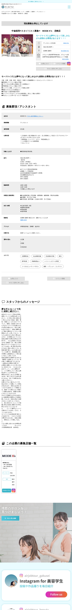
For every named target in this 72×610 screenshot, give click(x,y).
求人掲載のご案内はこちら (36, 1)
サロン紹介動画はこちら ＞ (35, 116)
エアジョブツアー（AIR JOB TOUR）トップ (13, 11)
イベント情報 (60, 63)
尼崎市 (33, 11)
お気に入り (44, 63)
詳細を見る (66, 43)
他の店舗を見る (65, 50)
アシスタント (40, 11)
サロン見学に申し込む (54, 69)
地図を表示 (23, 220)
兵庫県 (27, 11)
